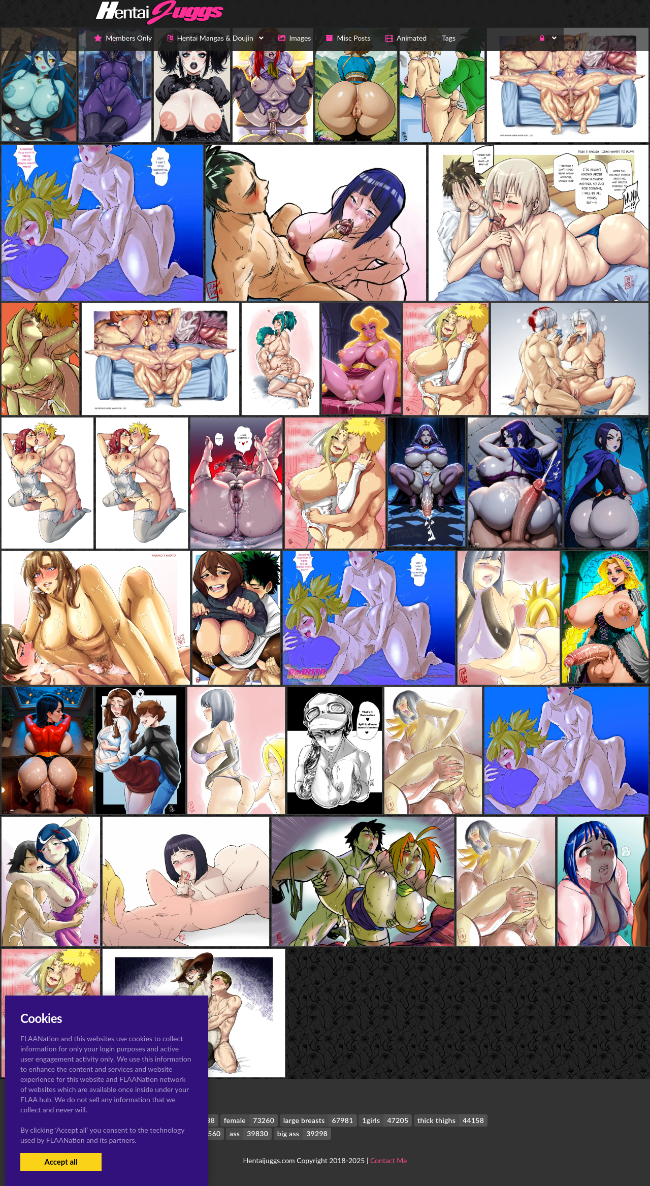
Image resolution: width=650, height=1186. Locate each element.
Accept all (60, 1161)
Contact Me (388, 1160)
